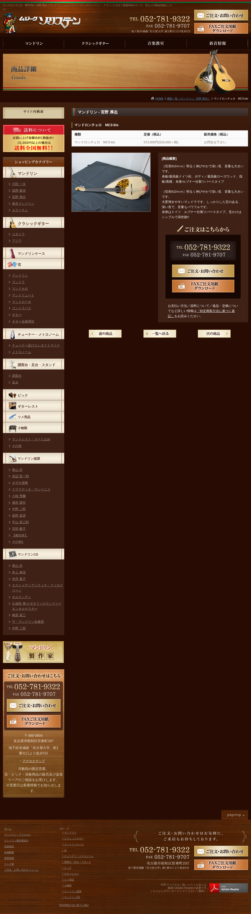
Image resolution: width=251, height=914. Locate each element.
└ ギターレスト (70, 873)
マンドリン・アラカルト (17, 834)
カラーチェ (20, 210)
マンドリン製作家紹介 (16, 840)
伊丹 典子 (19, 579)
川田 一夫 (19, 184)
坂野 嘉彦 (19, 515)
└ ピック (67, 868)
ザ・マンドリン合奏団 (28, 622)
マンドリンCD (28, 554)
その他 (17, 446)
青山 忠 (17, 470)
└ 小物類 (67, 885)
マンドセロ (20, 288)
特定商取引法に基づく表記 (74, 905)
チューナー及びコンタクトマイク (36, 345)
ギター (17, 315)
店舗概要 (9, 852)
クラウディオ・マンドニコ (31, 489)
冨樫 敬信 (19, 190)
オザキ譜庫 (20, 483)
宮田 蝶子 (19, 529)
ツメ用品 (24, 417)
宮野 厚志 (19, 197)
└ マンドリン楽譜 (71, 891)
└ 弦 (64, 850)
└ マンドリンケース (73, 844)
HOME (159, 98)
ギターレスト (28, 406)
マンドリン (27, 173)
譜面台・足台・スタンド (36, 365)
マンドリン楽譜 (29, 458)
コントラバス (21, 308)
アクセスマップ (34, 761)
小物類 (22, 428)
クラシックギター (33, 224)
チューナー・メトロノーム (38, 334)
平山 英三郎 (20, 522)
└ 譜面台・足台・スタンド (76, 862)
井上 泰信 (19, 572)
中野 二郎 (19, 509)
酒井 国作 (19, 502)
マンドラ (18, 282)
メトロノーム (21, 352)
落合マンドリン (23, 203)
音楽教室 (9, 846)
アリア (17, 241)
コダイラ (18, 234)
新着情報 (9, 858)
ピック (23, 395)
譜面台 (17, 376)
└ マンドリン (69, 832)
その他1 (17, 542)
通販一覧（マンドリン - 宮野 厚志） (189, 98)
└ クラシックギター (73, 838)
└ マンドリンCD (71, 897)
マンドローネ (21, 302)
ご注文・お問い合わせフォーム (21, 870)
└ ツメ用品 (68, 879)
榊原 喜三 (19, 615)
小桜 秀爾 (19, 496)
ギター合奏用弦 (23, 321)
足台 (15, 382)
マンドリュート (23, 295)
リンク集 (9, 864)
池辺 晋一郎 (20, 476)
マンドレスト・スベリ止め (31, 439)
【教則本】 (20, 535)
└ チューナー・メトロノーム (78, 856)
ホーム (8, 828)
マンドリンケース (31, 254)
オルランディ (21, 597)
